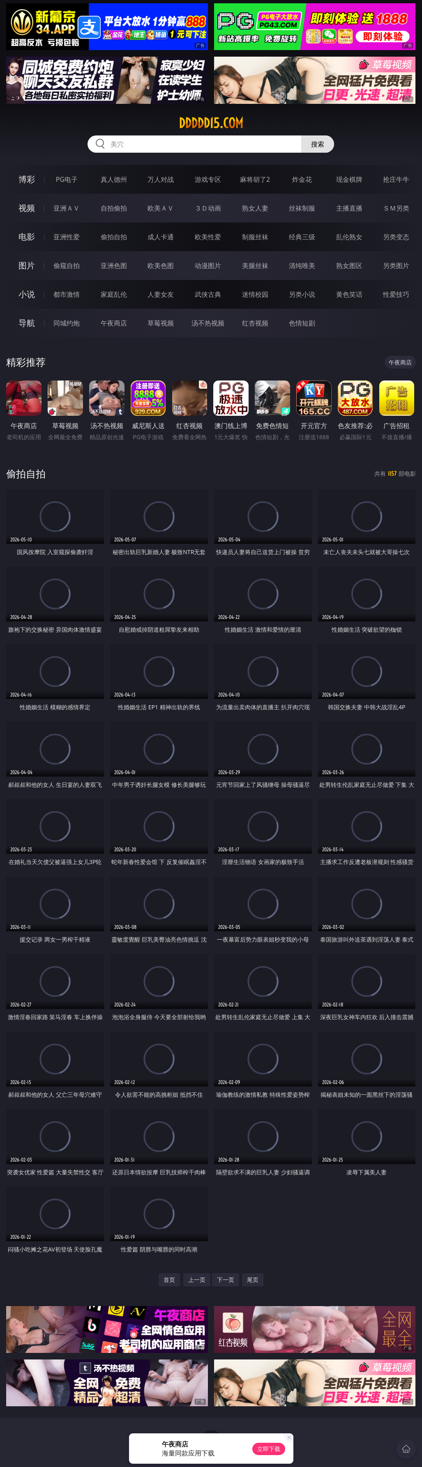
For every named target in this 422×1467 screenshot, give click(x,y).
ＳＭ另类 (396, 208)
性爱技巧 (396, 294)
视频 (26, 207)
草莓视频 (161, 323)
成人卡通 (161, 236)
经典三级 (302, 236)
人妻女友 (161, 294)
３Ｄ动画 (208, 208)
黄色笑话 (349, 294)
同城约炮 (66, 323)
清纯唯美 (302, 265)
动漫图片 (208, 265)
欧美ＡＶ (161, 208)
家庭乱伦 (114, 294)
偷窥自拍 (66, 265)
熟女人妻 (255, 208)
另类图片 (396, 265)
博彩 (26, 179)
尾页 (252, 1280)
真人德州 (114, 179)
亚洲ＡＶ (66, 208)
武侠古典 (208, 294)
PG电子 (67, 179)
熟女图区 (349, 265)
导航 (26, 322)
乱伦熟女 (349, 236)
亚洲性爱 (66, 236)
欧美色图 (161, 265)
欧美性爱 (208, 236)
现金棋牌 (349, 179)
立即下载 (268, 1449)
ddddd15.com (211, 123)
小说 (26, 294)
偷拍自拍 (114, 236)
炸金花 (302, 179)
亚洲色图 (114, 265)
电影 (26, 236)
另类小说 (302, 294)
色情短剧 (302, 323)
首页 (169, 1280)
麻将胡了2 (255, 179)
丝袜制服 (302, 208)
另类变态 (396, 236)
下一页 (225, 1280)
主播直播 (349, 208)
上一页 (196, 1280)
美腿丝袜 (255, 265)
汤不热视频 (207, 323)
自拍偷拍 (114, 208)
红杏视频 (255, 323)
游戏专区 (208, 179)
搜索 (317, 144)
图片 (26, 265)
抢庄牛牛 (396, 179)
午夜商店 (114, 323)
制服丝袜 (255, 236)
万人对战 (161, 179)
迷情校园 (255, 294)
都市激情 (66, 294)
